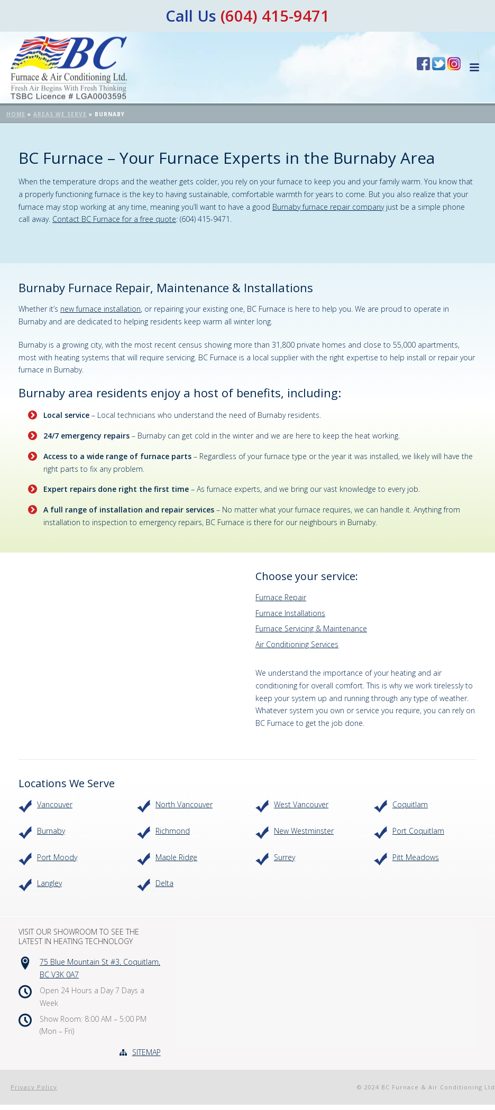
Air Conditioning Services (296, 644)
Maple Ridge (176, 857)
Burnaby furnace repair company (328, 207)
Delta (164, 883)
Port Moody (57, 857)
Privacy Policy (34, 1087)
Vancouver (54, 804)
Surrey (284, 857)
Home (15, 114)
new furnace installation (100, 309)
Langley (49, 883)
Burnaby (51, 831)
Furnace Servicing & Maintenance (311, 628)
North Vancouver (184, 804)
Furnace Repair (280, 597)
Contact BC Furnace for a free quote (114, 219)
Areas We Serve (60, 114)
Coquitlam (410, 804)
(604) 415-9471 (275, 15)
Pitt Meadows (415, 857)
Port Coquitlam (418, 831)
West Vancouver (301, 804)
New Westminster (304, 831)
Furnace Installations (290, 613)
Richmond (172, 831)
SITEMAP (146, 1052)
